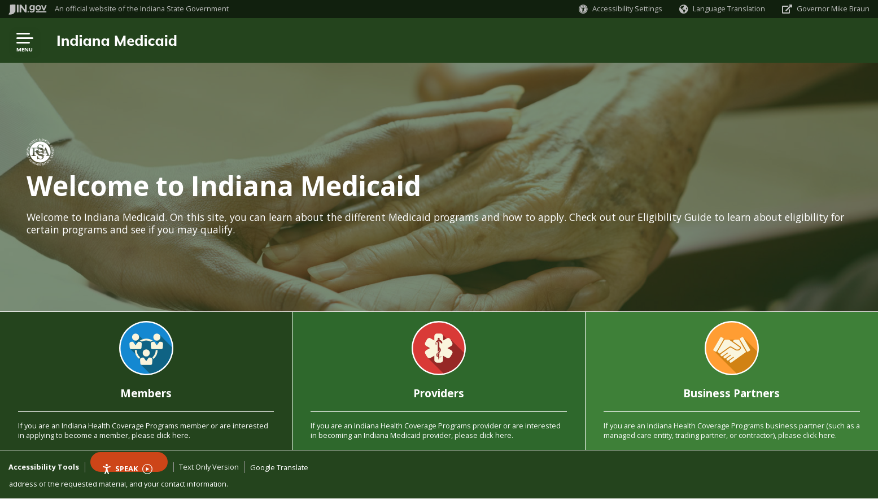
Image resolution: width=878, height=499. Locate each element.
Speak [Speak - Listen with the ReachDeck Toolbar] (127, 467)
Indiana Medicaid (116, 40)
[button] (620, 8)
